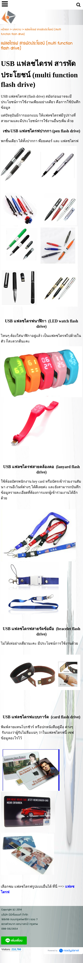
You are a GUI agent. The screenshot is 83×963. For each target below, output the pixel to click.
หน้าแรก (5, 29)
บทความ (17, 29)
